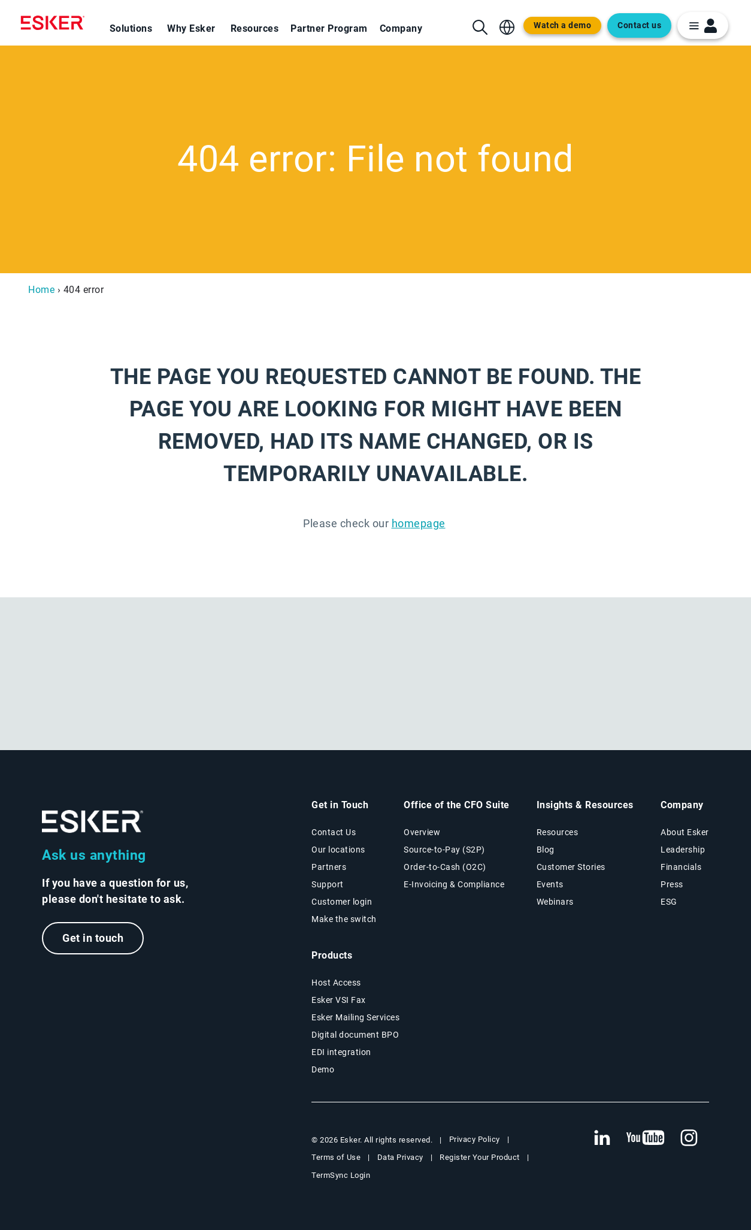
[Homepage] (56, 23)
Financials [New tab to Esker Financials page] (681, 867)
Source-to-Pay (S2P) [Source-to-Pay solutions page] (444, 849)
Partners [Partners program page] (328, 867)
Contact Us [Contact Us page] (333, 832)
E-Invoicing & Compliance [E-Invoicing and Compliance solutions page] (454, 884)
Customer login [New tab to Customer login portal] (341, 901)
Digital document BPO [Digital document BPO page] (355, 1034)
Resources (255, 28)
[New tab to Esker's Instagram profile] (689, 1138)
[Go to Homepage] (93, 821)
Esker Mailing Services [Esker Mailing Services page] (355, 1017)
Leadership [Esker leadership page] (683, 849)
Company (401, 28)
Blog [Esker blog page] (546, 849)
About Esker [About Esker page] (685, 832)
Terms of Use (336, 1157)
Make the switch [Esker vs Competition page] (344, 919)
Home (41, 289)
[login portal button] (702, 25)
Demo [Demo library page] (322, 1069)
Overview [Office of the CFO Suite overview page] (422, 832)
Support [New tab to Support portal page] (327, 884)
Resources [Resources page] (558, 832)
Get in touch (92, 938)
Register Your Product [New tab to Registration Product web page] (480, 1157)
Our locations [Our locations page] (338, 849)
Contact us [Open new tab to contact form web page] (639, 25)
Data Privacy (400, 1157)
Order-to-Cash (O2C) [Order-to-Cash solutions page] (445, 867)
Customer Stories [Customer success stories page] (571, 867)
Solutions (131, 28)
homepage (419, 523)
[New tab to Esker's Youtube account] (646, 1138)
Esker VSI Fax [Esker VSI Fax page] (338, 1000)
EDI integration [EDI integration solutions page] (341, 1052)
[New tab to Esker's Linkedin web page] (602, 1138)
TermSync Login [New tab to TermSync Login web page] (340, 1175)
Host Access (336, 982)
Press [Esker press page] (672, 884)
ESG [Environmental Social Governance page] (669, 901)
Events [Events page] (550, 884)
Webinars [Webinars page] (555, 901)
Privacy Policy (474, 1139)
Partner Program (329, 28)
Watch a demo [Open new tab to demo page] (562, 25)
